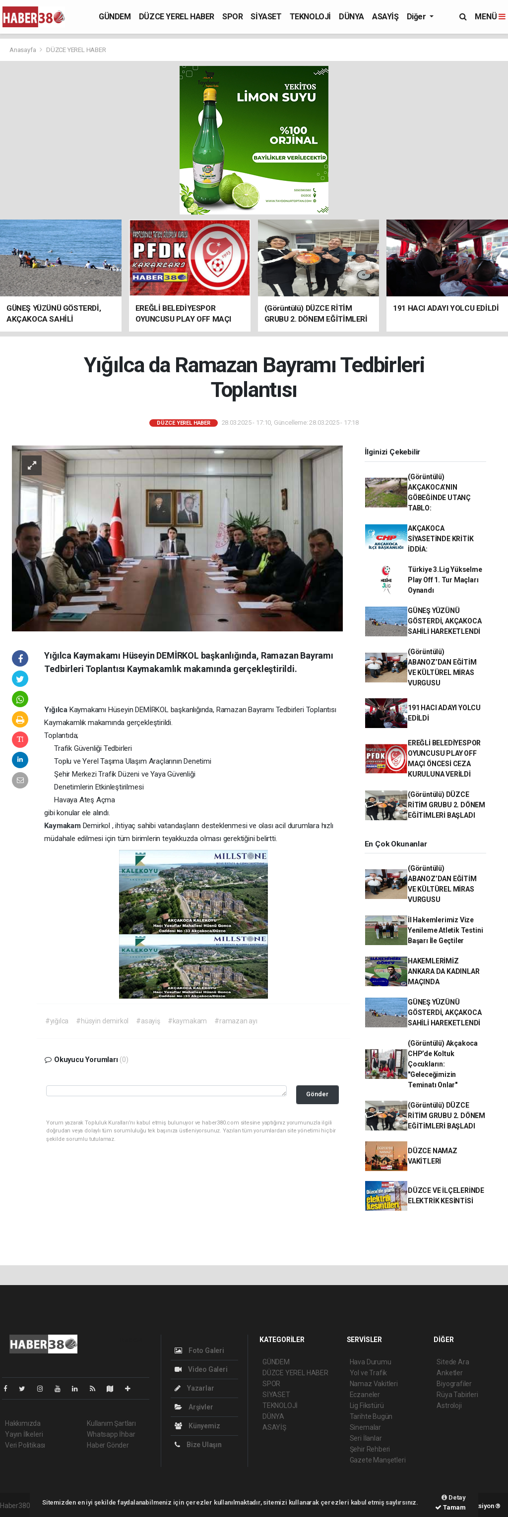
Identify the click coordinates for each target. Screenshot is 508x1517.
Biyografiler (454, 1384)
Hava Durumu (370, 1362)
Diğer (417, 16)
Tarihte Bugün (371, 1416)
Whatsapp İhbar (111, 1434)
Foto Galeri (199, 1350)
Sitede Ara (453, 1362)
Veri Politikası (25, 1445)
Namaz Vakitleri (374, 1384)
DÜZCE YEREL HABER (176, 16)
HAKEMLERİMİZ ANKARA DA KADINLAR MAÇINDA (444, 971)
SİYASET (266, 16)
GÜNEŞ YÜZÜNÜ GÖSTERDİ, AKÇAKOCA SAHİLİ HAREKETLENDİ (445, 621)
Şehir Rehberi (370, 1449)
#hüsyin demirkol (102, 1021)
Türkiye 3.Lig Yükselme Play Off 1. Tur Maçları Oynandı (445, 579)
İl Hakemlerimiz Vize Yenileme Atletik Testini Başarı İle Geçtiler (445, 930)
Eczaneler (365, 1395)
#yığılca (56, 1021)
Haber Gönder (108, 1445)
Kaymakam (63, 825)
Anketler (449, 1373)
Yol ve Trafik (368, 1373)
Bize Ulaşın (198, 1445)
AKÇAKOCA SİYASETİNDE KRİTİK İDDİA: (441, 538)
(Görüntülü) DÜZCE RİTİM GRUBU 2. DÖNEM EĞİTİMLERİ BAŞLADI (446, 804)
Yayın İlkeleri (24, 1434)
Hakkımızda (23, 1423)
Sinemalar (365, 1427)
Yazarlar (194, 1388)
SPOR (232, 16)
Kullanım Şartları (111, 1423)
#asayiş (148, 1021)
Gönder (317, 1094)
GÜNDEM (115, 16)
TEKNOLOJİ (310, 16)
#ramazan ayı (235, 1021)
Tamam (450, 1507)
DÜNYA (351, 16)
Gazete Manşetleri (378, 1460)
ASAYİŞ (385, 16)
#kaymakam (187, 1021)
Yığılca (56, 709)
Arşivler (194, 1407)
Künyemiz (197, 1426)
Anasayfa (23, 50)
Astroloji (449, 1405)
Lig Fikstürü (367, 1405)
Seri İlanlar (366, 1438)
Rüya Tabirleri (457, 1395)
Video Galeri (201, 1369)
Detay (454, 1497)
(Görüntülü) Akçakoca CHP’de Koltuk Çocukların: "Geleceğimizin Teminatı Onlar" (443, 1064)
